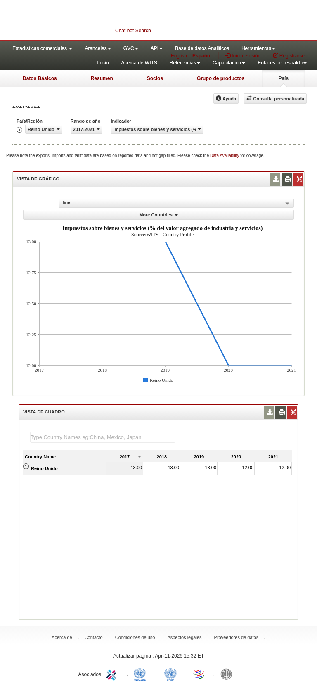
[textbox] (102, 437)
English (179, 56)
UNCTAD (141, 673)
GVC (130, 48)
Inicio (103, 63)
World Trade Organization (199, 673)
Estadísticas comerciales (42, 48)
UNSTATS (170, 673)
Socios (155, 78)
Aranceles (98, 48)
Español (202, 56)
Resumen (102, 78)
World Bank (228, 673)
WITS (82, 20)
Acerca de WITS (139, 63)
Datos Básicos (40, 78)
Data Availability (225, 155)
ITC (112, 673)
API (157, 48)
